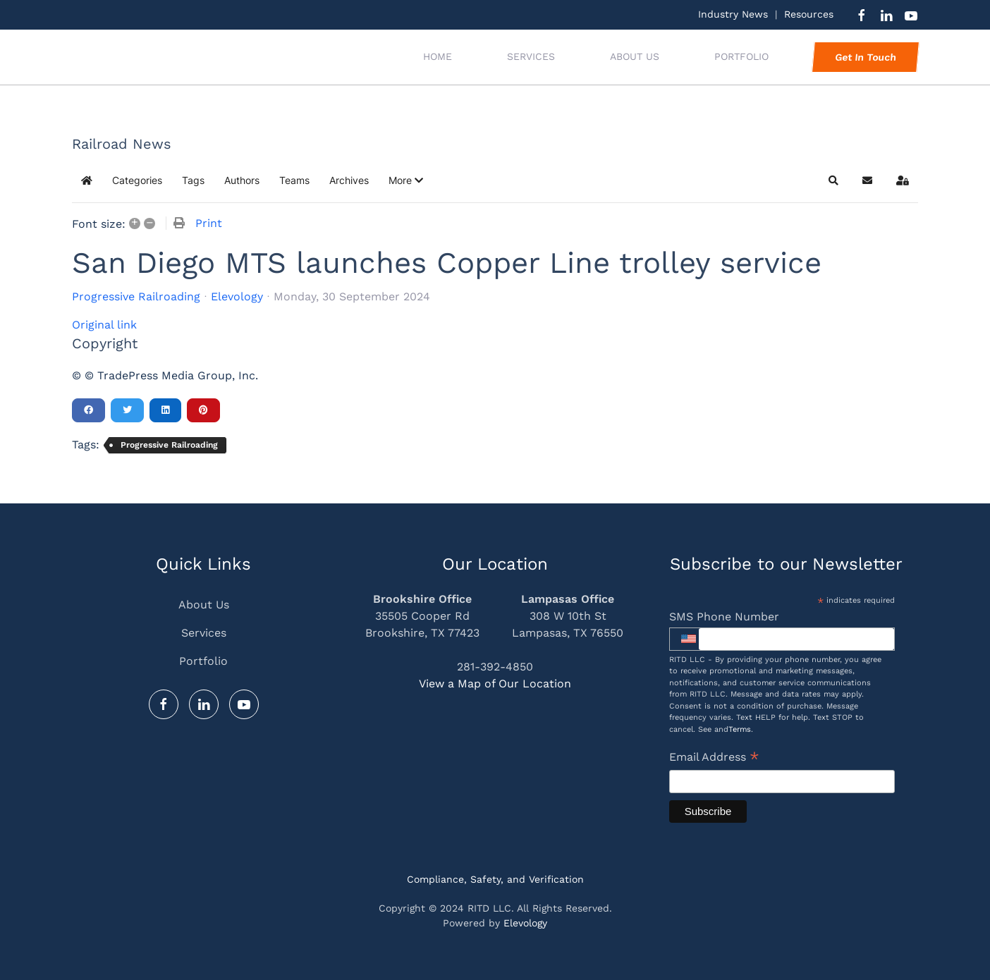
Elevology (237, 296)
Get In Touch (865, 57)
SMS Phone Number (724, 616)
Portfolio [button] (741, 56)
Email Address (714, 758)
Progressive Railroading (136, 296)
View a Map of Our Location (495, 683)
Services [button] (531, 56)
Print (208, 223)
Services (203, 632)
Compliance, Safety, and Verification (495, 879)
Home (437, 56)
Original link (104, 324)
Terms (739, 729)
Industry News (733, 14)
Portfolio (203, 661)
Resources (808, 14)
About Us (634, 56)
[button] (405, 180)
